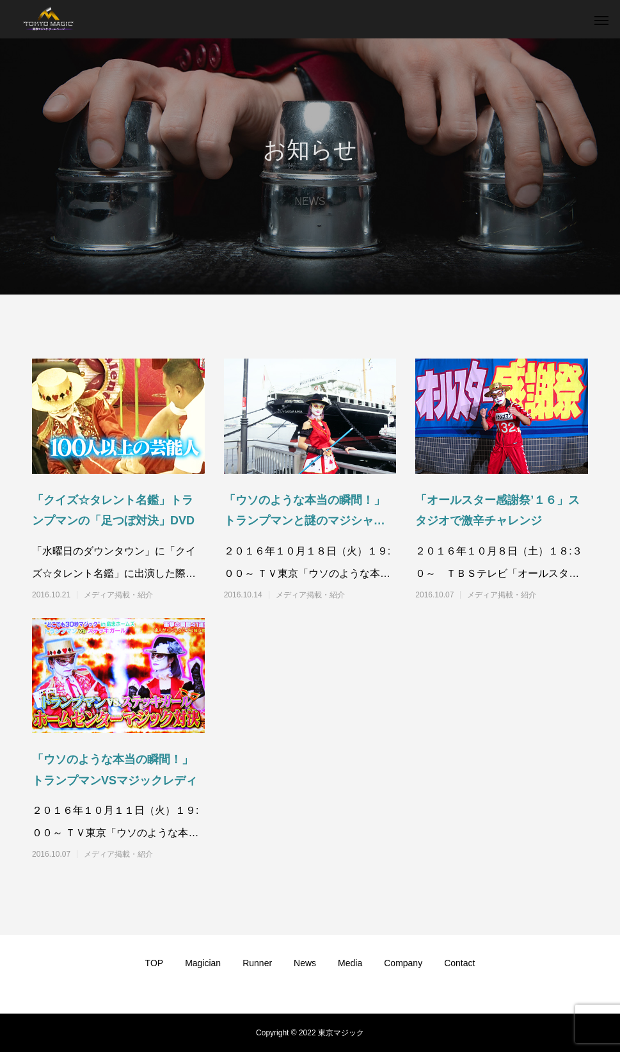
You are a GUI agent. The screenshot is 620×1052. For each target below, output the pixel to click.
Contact (459, 963)
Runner (257, 963)
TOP (154, 963)
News (305, 963)
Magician (203, 963)
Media (350, 963)
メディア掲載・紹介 (118, 595)
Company (403, 963)
